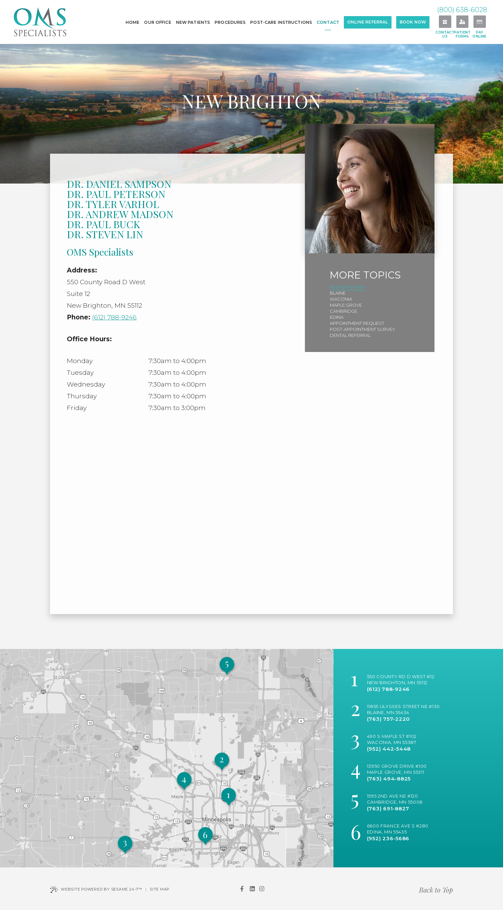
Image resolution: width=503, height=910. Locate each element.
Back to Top (436, 889)
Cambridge (343, 311)
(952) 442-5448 (389, 749)
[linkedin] (252, 889)
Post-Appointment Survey (362, 329)
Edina (337, 317)
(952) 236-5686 (388, 838)
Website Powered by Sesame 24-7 (96, 889)
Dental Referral (350, 335)
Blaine (338, 293)
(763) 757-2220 (388, 719)
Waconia (341, 299)
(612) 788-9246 (114, 317)
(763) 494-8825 (389, 778)
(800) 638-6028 (462, 10)
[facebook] (241, 889)
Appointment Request (357, 323)
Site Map (160, 889)
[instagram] (261, 889)
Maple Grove (346, 305)
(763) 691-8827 (388, 808)
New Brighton (347, 287)
